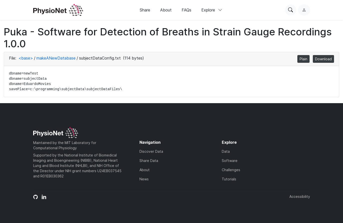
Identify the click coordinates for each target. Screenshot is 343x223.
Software (229, 160)
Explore (211, 9)
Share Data (148, 160)
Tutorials (229, 179)
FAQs (186, 9)
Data (226, 151)
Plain (303, 59)
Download (323, 59)
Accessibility (299, 196)
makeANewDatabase (56, 58)
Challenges (231, 170)
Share (145, 9)
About (166, 9)
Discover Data (151, 151)
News (144, 179)
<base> (25, 58)
